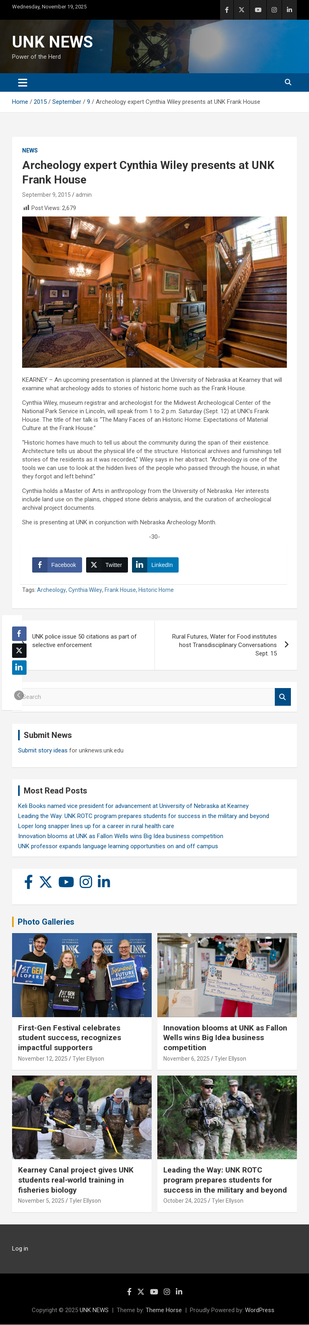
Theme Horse (164, 1310)
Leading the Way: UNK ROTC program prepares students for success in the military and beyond (143, 816)
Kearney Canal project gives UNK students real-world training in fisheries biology (76, 1180)
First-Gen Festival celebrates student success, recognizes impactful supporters (69, 1037)
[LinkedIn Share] (155, 565)
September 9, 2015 (46, 195)
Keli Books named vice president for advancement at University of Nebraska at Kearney (133, 806)
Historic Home (156, 590)
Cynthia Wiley (85, 590)
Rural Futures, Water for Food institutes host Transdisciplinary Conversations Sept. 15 (224, 645)
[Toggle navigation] (22, 82)
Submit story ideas (43, 750)
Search (283, 697)
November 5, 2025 (41, 1201)
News (30, 150)
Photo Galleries (46, 922)
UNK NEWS (52, 42)
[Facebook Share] (57, 565)
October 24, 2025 (185, 1201)
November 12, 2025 (43, 1059)
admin (84, 195)
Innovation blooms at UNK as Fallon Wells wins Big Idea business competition (120, 836)
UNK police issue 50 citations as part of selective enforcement (84, 641)
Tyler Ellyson (88, 1059)
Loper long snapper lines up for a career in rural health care (96, 826)
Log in (20, 1249)
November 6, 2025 (186, 1059)
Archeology (51, 590)
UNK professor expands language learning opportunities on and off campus (118, 846)
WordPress (259, 1310)
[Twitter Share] (107, 565)
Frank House (120, 590)
